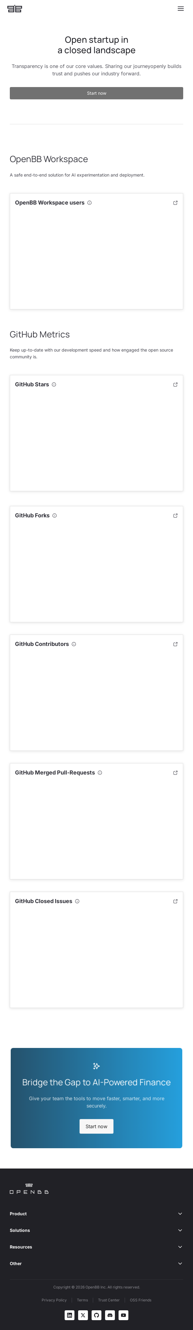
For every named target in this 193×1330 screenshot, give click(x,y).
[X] (83, 1315)
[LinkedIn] (69, 1315)
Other (96, 1263)
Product (96, 1214)
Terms (82, 1300)
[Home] (14, 8)
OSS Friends (140, 1300)
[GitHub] (96, 1315)
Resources (96, 1247)
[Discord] (110, 1315)
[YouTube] (123, 1315)
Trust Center (109, 1300)
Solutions (96, 1230)
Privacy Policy (54, 1300)
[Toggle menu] (181, 9)
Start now (96, 93)
